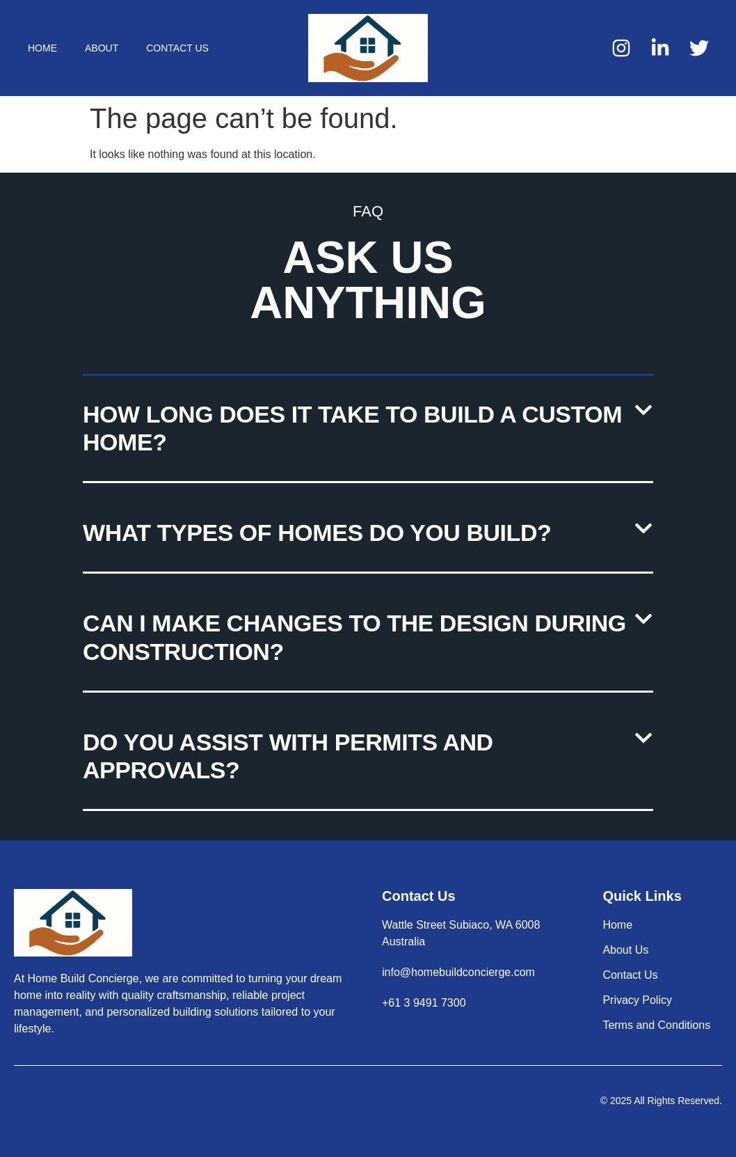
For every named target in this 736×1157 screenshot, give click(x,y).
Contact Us (177, 48)
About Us (625, 950)
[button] (368, 430)
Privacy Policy (637, 1000)
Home (42, 48)
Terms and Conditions (656, 1025)
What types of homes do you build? (317, 532)
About (101, 48)
